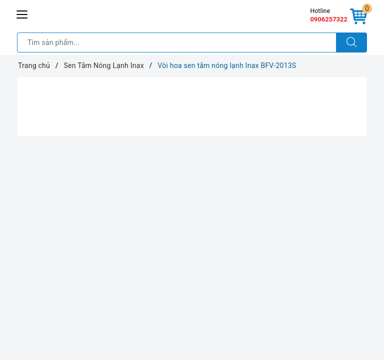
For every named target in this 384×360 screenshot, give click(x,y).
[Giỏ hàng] (358, 17)
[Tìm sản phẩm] (176, 42)
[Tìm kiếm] (351, 42)
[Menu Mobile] (22, 13)
